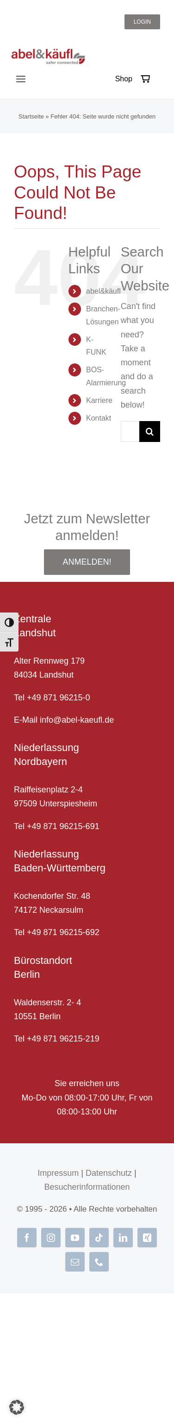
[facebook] (27, 1237)
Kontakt (98, 418)
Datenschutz (109, 1173)
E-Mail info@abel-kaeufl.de (64, 720)
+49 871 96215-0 (58, 697)
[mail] (75, 1262)
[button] (16, 1407)
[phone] (99, 1262)
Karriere (99, 400)
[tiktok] (99, 1237)
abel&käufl (103, 291)
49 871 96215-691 (65, 826)
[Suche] (149, 431)
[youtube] (75, 1237)
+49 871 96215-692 (63, 932)
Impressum (58, 1173)
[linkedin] (123, 1237)
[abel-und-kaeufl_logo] (48, 52)
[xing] (147, 1237)
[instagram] (51, 1237)
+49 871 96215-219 (63, 1038)
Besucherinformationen (87, 1187)
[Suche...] (130, 431)
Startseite (31, 116)
